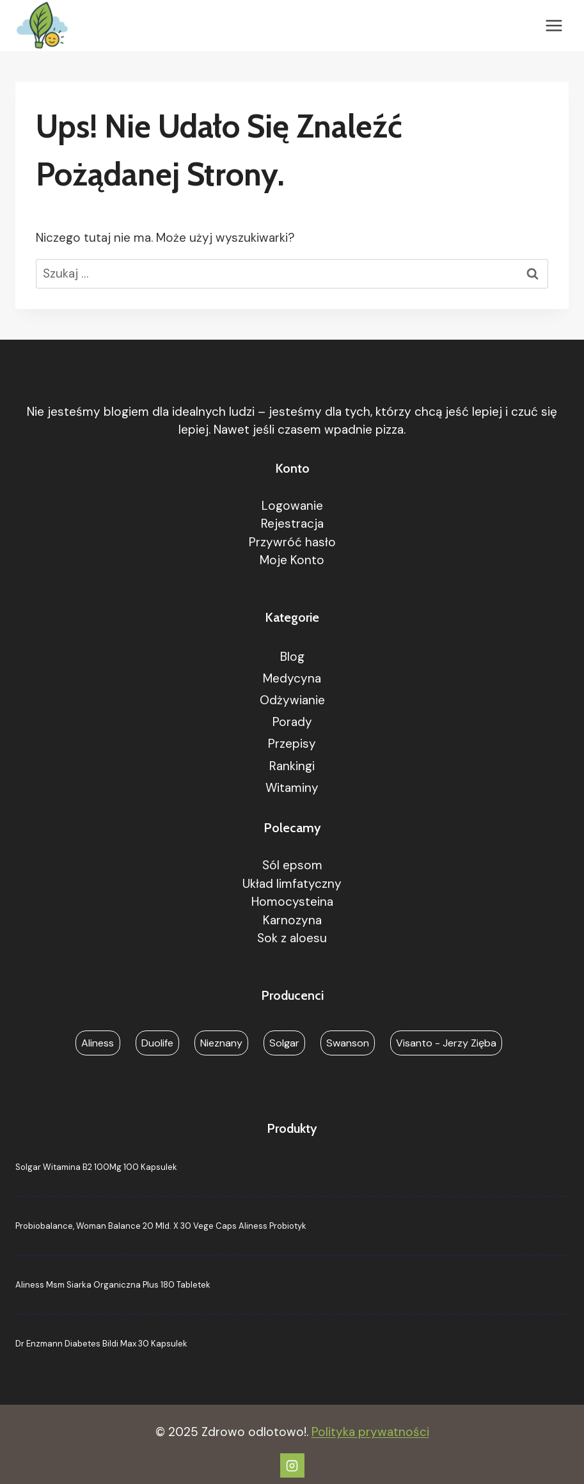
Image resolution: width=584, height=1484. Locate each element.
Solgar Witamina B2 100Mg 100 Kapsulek (96, 1167)
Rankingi (292, 766)
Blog (292, 657)
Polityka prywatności (370, 1432)
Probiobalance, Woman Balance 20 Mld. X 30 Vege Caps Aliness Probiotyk (160, 1225)
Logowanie (292, 506)
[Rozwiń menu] (554, 25)
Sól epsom (292, 865)
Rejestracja (292, 524)
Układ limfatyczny (292, 884)
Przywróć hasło (292, 542)
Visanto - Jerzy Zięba (446, 1043)
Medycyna (292, 678)
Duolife (157, 1043)
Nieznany (221, 1043)
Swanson (347, 1043)
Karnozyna (292, 920)
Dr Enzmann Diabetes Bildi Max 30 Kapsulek (101, 1343)
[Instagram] (292, 1465)
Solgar (284, 1043)
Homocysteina (292, 902)
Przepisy (292, 744)
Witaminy (292, 788)
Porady (292, 722)
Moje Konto (292, 560)
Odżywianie (292, 700)
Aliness (97, 1043)
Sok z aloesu (292, 938)
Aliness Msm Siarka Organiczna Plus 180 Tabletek (112, 1284)
